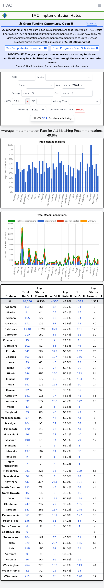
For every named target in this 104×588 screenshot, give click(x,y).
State (22, 85)
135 (27, 521)
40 (54, 362)
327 (54, 351)
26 (54, 312)
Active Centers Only (62, 109)
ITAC (7, 5)
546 (27, 373)
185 (79, 543)
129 (79, 471)
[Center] (68, 77)
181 (27, 396)
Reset (80, 109)
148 (79, 510)
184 (27, 537)
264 (27, 565)
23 (79, 362)
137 (27, 451)
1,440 (27, 329)
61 (54, 521)
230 (54, 373)
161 (79, 482)
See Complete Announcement (26, 48)
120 (27, 429)
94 (79, 307)
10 (79, 493)
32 (27, 571)
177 (79, 515)
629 (54, 329)
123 (27, 487)
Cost (56, 93)
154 (79, 498)
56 (79, 390)
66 (79, 423)
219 (27, 576)
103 (79, 379)
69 (54, 379)
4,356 (54, 301)
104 (27, 423)
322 (79, 401)
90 (27, 559)
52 (54, 559)
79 (79, 440)
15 (79, 312)
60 (79, 384)
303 (27, 357)
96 (27, 434)
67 (54, 429)
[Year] (73, 85)
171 (27, 323)
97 (27, 418)
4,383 (79, 301)
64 (79, 318)
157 (54, 498)
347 (27, 510)
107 (54, 565)
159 (27, 307)
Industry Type (60, 101)
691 (79, 329)
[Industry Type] (84, 101)
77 (54, 368)
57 (54, 307)
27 (54, 423)
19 (27, 340)
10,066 (27, 301)
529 (27, 543)
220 (27, 368)
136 (79, 357)
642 (27, 351)
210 (27, 335)
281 (27, 471)
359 (27, 498)
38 (79, 451)
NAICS (7, 101)
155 (27, 318)
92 (27, 390)
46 (79, 346)
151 (54, 515)
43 (54, 412)
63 (54, 318)
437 (27, 482)
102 (27, 346)
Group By (23, 109)
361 (27, 515)
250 (54, 401)
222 (79, 373)
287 (54, 543)
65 (54, 576)
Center (40, 77)
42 (79, 412)
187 (27, 384)
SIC (33, 101)
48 (54, 418)
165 (79, 504)
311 (44, 118)
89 (54, 335)
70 (79, 368)
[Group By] (38, 109)
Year (58, 85)
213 (54, 482)
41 (27, 312)
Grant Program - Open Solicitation (75, 48)
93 (27, 412)
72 (54, 504)
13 (27, 407)
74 (79, 323)
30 (27, 476)
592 (27, 401)
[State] (40, 85)
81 (54, 548)
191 (27, 379)
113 (54, 384)
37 (54, 434)
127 (54, 357)
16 (79, 476)
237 (79, 351)
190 (27, 440)
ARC (14, 77)
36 (54, 346)
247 (27, 504)
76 (54, 537)
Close (91, 23)
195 (27, 548)
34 (79, 521)
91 (79, 335)
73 (27, 362)
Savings (16, 93)
